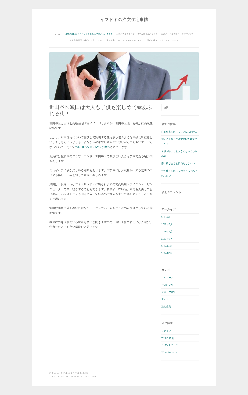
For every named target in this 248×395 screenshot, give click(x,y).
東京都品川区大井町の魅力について (86, 40)
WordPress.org (169, 352)
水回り (165, 299)
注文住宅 (166, 306)
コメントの (169, 345)
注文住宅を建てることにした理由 (179, 131)
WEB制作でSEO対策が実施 (92, 147)
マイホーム (167, 277)
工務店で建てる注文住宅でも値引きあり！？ (137, 34)
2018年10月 (167, 217)
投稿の (167, 337)
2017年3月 (166, 245)
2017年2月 (166, 253)
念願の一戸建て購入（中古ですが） (177, 34)
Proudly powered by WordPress (68, 373)
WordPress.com (86, 376)
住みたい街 (167, 284)
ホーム (57, 34)
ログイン (166, 330)
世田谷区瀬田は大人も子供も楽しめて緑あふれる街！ (88, 34)
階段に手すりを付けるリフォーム (162, 40)
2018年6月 (167, 238)
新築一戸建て (168, 291)
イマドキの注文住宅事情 (124, 19)
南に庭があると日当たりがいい (178, 163)
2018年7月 (167, 231)
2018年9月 (167, 224)
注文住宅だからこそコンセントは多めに (125, 40)
